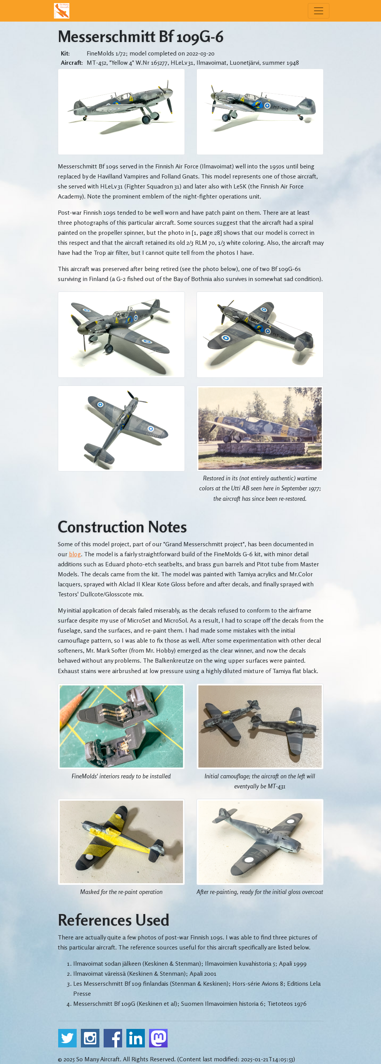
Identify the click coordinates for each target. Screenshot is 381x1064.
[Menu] (318, 11)
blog (75, 554)
